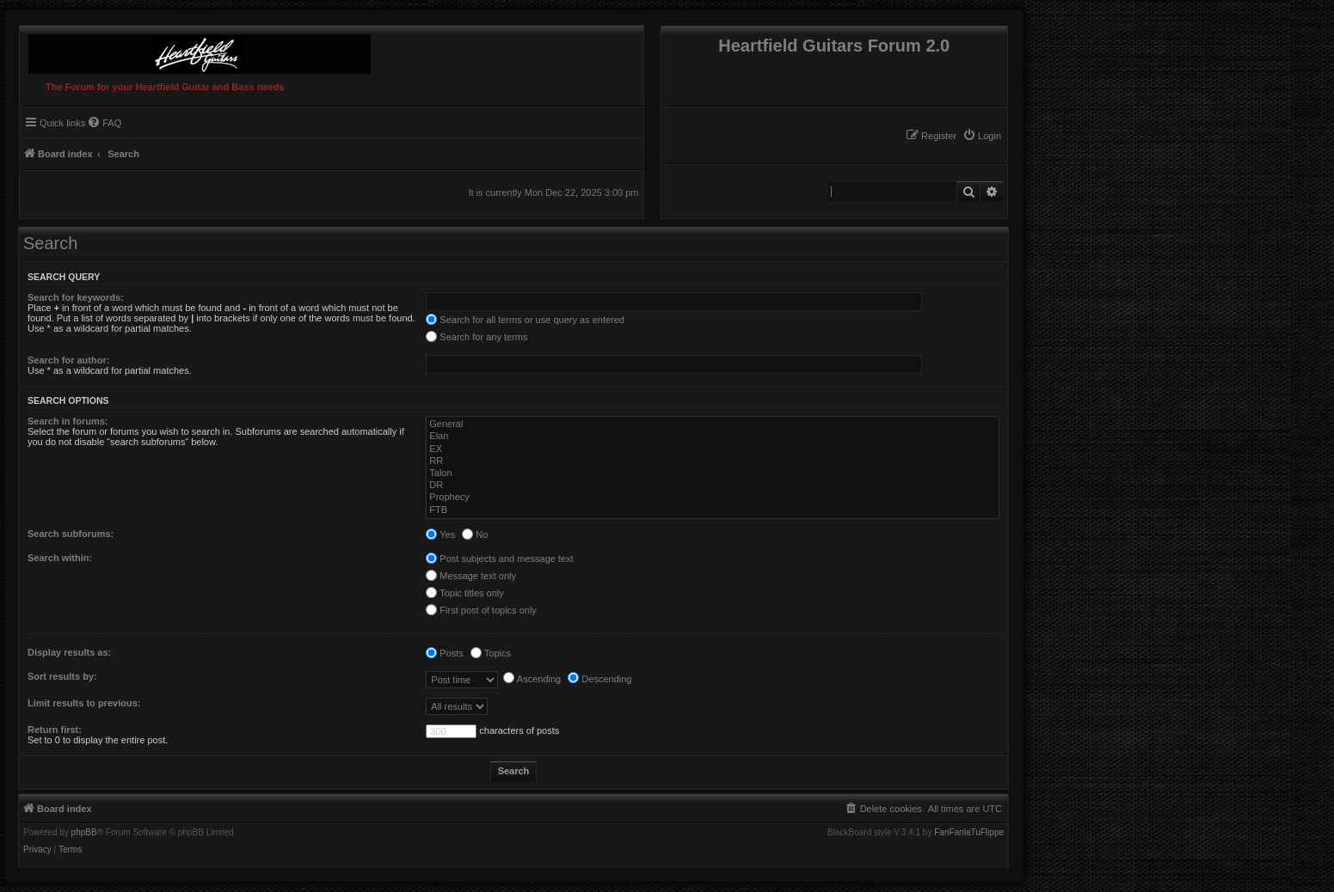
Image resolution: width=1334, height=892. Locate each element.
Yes (440, 534)
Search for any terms (476, 337)
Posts (445, 653)
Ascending (532, 679)
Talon (712, 473)
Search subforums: (71, 533)
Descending (599, 679)
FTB (712, 510)
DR (712, 486)
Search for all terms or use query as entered (525, 320)
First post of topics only (481, 610)
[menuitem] (981, 135)
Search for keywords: (76, 297)
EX (712, 449)
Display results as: (69, 652)
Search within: (60, 558)
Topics (490, 653)
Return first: (55, 729)
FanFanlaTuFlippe (969, 832)
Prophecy (712, 498)
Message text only (471, 576)
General (712, 425)
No (475, 534)
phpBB (84, 832)
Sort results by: (62, 676)
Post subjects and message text (499, 558)
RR (712, 461)
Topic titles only (464, 593)
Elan (712, 437)
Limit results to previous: (84, 703)
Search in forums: (68, 421)
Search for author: (68, 360)
